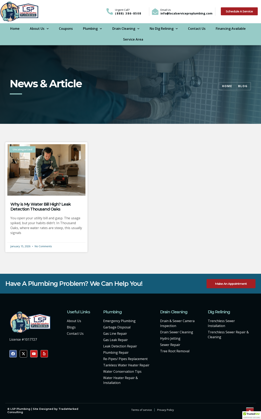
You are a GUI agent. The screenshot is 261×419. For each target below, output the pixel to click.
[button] (251, 415)
